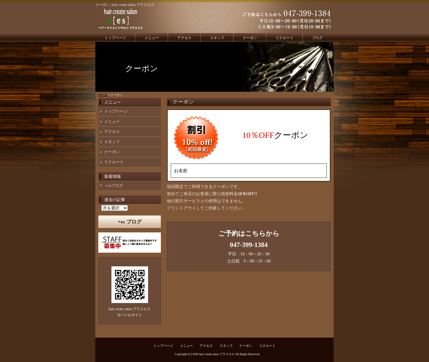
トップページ (115, 38)
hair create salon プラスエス (216, 354)
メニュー (151, 38)
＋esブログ (113, 185)
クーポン (250, 38)
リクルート (284, 38)
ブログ (317, 38)
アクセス (184, 38)
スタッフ (217, 38)
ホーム (102, 95)
